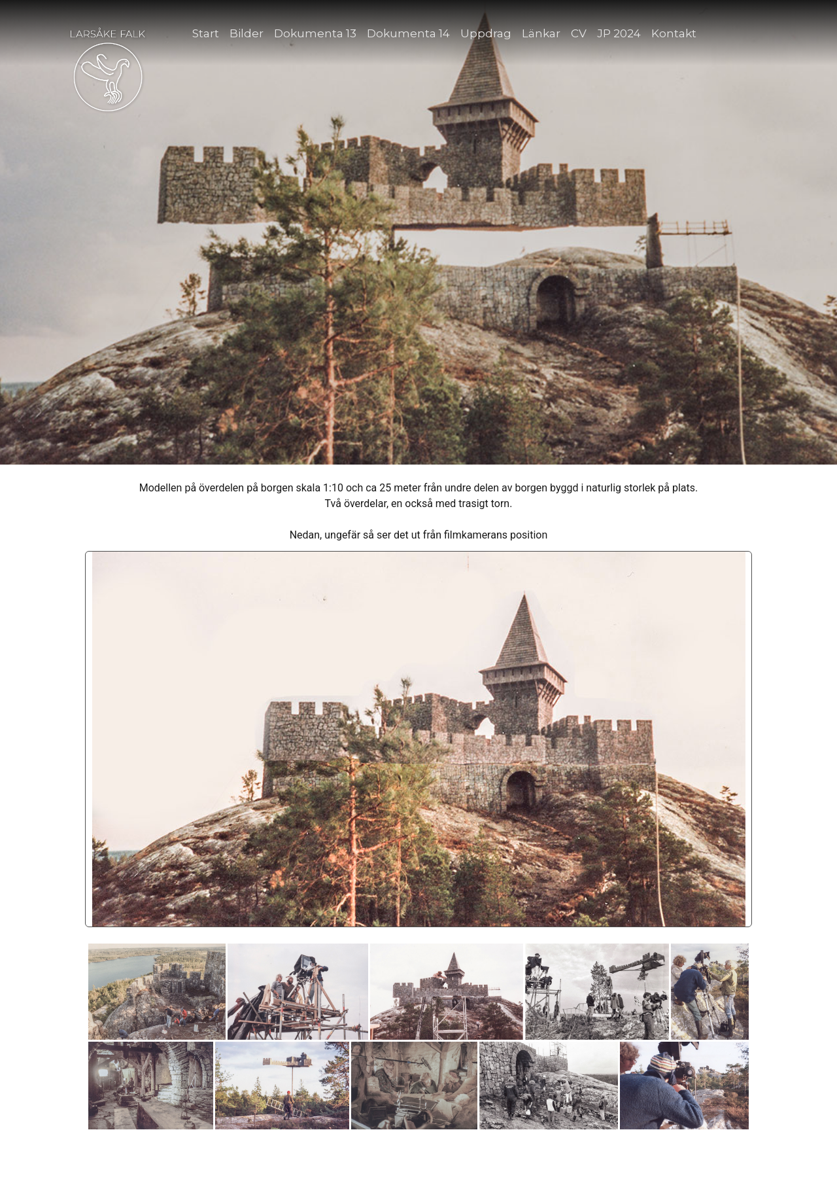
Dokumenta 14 (408, 33)
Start (205, 33)
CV (579, 33)
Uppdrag (485, 33)
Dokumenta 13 (315, 33)
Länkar (541, 33)
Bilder (247, 33)
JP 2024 (619, 33)
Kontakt (673, 33)
